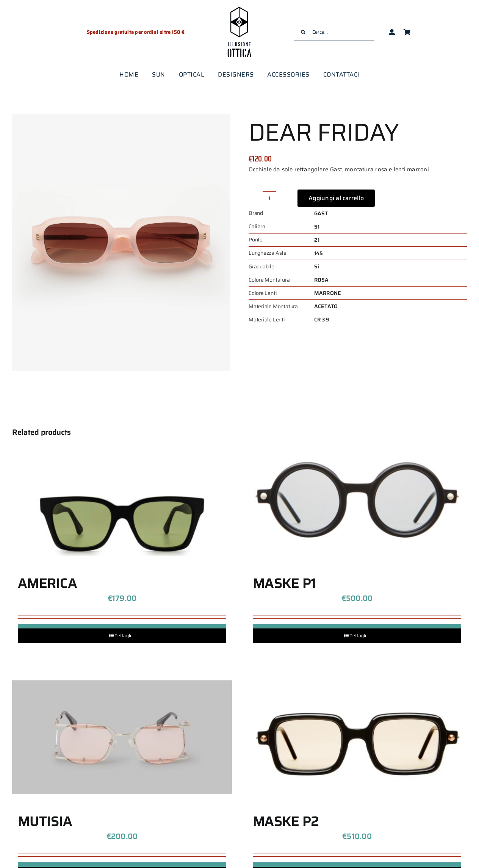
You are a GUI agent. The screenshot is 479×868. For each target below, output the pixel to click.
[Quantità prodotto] (269, 198)
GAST (321, 213)
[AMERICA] (122, 499)
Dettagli (122, 635)
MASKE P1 (284, 583)
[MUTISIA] (122, 737)
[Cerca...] (334, 32)
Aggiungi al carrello (336, 198)
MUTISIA (45, 821)
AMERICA (47, 583)
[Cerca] (303, 32)
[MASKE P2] (357, 737)
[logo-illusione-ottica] (239, 7)
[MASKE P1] (357, 499)
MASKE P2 (286, 821)
